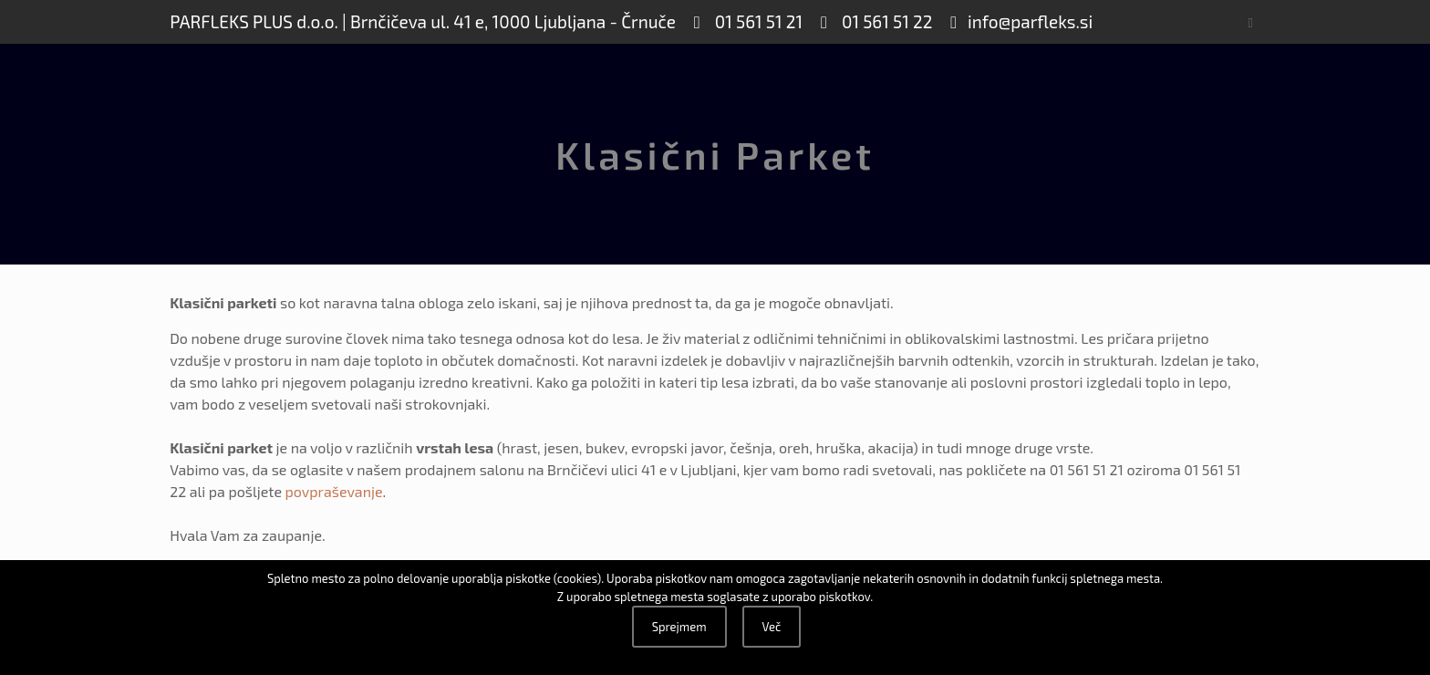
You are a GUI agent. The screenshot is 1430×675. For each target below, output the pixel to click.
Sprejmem (679, 626)
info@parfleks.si (1030, 21)
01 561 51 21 (757, 21)
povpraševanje (334, 491)
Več (772, 626)
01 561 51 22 (885, 21)
